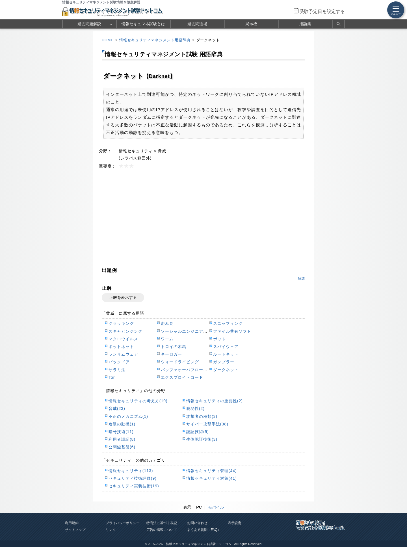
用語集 (305, 23)
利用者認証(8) (122, 439)
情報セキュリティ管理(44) (211, 470)
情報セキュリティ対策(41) (211, 478)
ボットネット (121, 346)
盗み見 (167, 323)
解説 (301, 278)
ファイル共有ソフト (232, 331)
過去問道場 (197, 23)
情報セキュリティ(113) (131, 470)
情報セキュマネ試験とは (143, 23)
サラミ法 (117, 369)
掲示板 (251, 23)
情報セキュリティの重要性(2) (214, 401)
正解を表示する (123, 297)
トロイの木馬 (173, 346)
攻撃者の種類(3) (201, 416)
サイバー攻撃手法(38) (207, 424)
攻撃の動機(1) (122, 424)
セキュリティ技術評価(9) (133, 478)
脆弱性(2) (195, 408)
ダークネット (226, 369)
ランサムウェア (123, 354)
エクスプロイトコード (182, 377)
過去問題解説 (89, 23)
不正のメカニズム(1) (128, 416)
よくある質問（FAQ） (204, 530)
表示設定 (234, 523)
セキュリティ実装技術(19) (134, 486)
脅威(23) (117, 408)
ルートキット (226, 354)
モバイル (216, 507)
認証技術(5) (197, 431)
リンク (111, 530)
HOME (108, 40)
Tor (112, 377)
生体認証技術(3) (201, 439)
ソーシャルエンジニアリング (188, 331)
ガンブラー (223, 362)
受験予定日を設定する (322, 11)
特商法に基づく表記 (161, 523)
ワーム (167, 339)
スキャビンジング (125, 331)
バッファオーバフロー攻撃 (186, 369)
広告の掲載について (161, 530)
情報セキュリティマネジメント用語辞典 (154, 40)
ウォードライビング (180, 362)
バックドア (119, 362)
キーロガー (171, 354)
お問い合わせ (197, 523)
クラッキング (121, 323)
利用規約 (72, 523)
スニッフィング (228, 323)
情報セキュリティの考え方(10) (138, 401)
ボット (219, 339)
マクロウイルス (123, 339)
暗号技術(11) (121, 431)
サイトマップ (75, 530)
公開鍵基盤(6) (122, 447)
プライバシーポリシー (123, 523)
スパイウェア (226, 346)
